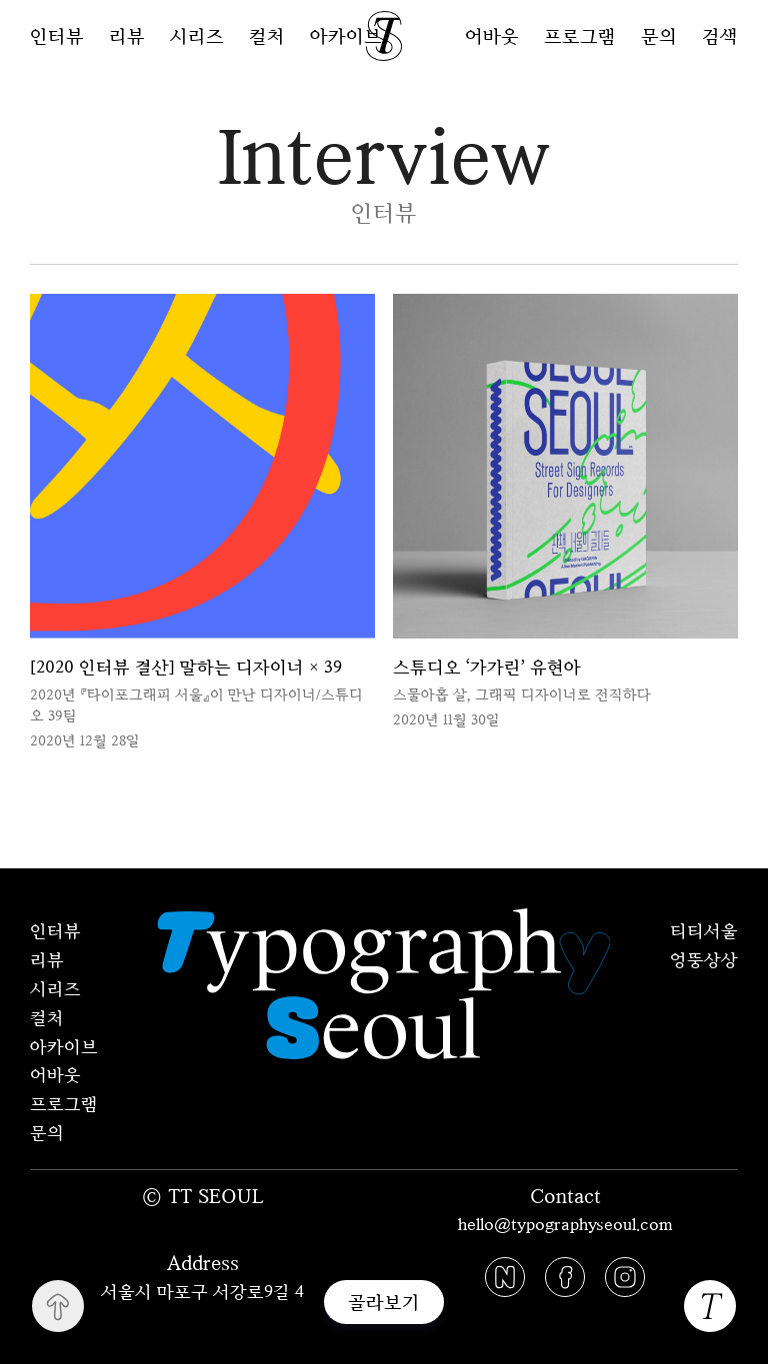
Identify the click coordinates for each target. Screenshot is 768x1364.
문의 (659, 35)
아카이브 (346, 36)
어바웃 (492, 35)
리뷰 (127, 36)
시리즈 (197, 36)
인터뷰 (57, 36)
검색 (720, 35)
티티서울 (704, 930)
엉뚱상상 (704, 959)
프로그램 (580, 35)
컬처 (267, 36)
